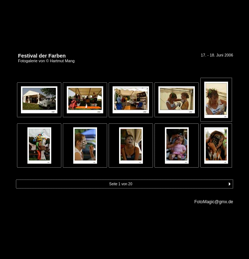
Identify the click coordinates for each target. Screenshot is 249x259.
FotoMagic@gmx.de (213, 201)
